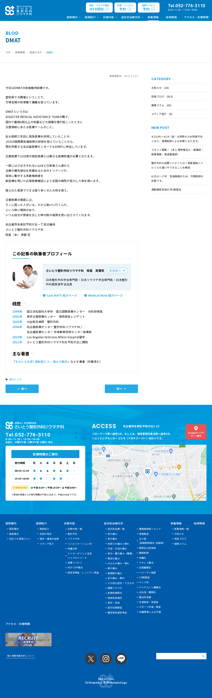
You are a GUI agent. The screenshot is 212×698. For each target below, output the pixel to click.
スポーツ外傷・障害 (150, 607)
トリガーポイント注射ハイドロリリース (80, 555)
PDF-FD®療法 (75, 567)
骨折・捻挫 (114, 602)
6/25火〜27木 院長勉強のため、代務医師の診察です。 (177, 178)
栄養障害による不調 (150, 612)
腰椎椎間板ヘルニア (150, 528)
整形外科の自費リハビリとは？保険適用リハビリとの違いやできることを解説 (177, 165)
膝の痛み (113, 568)
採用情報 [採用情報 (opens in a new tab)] (171, 17)
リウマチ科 (74, 538)
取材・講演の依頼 (49, 538)
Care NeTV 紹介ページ (62, 295)
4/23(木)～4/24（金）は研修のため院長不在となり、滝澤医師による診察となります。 (177, 139)
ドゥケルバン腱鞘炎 (150, 587)
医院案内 (72, 17)
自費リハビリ (75, 562)
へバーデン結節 (147, 572)
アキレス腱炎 (146, 562)
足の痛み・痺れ (116, 578)
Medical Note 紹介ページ (105, 295)
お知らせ (156, 87)
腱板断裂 (144, 552)
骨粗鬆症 (144, 533)
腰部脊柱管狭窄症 (117, 612)
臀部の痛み (114, 558)
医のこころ (15, 379)
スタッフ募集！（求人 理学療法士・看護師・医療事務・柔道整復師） (177, 152)
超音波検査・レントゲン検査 (83, 572)
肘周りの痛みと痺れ (119, 543)
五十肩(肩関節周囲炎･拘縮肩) (151, 541)
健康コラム (157, 105)
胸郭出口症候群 (147, 548)
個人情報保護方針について (20, 655)
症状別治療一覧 (116, 528)
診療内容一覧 (75, 528)
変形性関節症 (115, 607)
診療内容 (108, 17)
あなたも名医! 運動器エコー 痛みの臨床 (41, 361)
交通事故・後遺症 (148, 602)
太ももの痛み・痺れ (119, 563)
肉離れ (142, 557)
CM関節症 (144, 577)
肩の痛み (113, 538)
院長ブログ (157, 96)
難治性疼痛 (145, 597)
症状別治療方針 (130, 17)
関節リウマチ (115, 588)
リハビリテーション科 (80, 543)
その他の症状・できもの (121, 583)
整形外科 (72, 533)
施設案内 (14, 533)
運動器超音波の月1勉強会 (166, 189)
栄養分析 (72, 548)
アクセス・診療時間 (196, 17)
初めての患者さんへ (20, 538)
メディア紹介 (159, 114)
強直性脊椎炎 (115, 597)
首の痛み (113, 533)
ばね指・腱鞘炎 (147, 592)
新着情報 (153, 17)
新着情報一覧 (181, 528)
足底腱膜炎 (145, 567)
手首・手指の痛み (117, 548)
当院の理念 (46, 533)
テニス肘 (144, 582)
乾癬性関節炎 (115, 592)
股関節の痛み (115, 573)
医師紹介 (90, 17)
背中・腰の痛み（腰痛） (121, 553)
